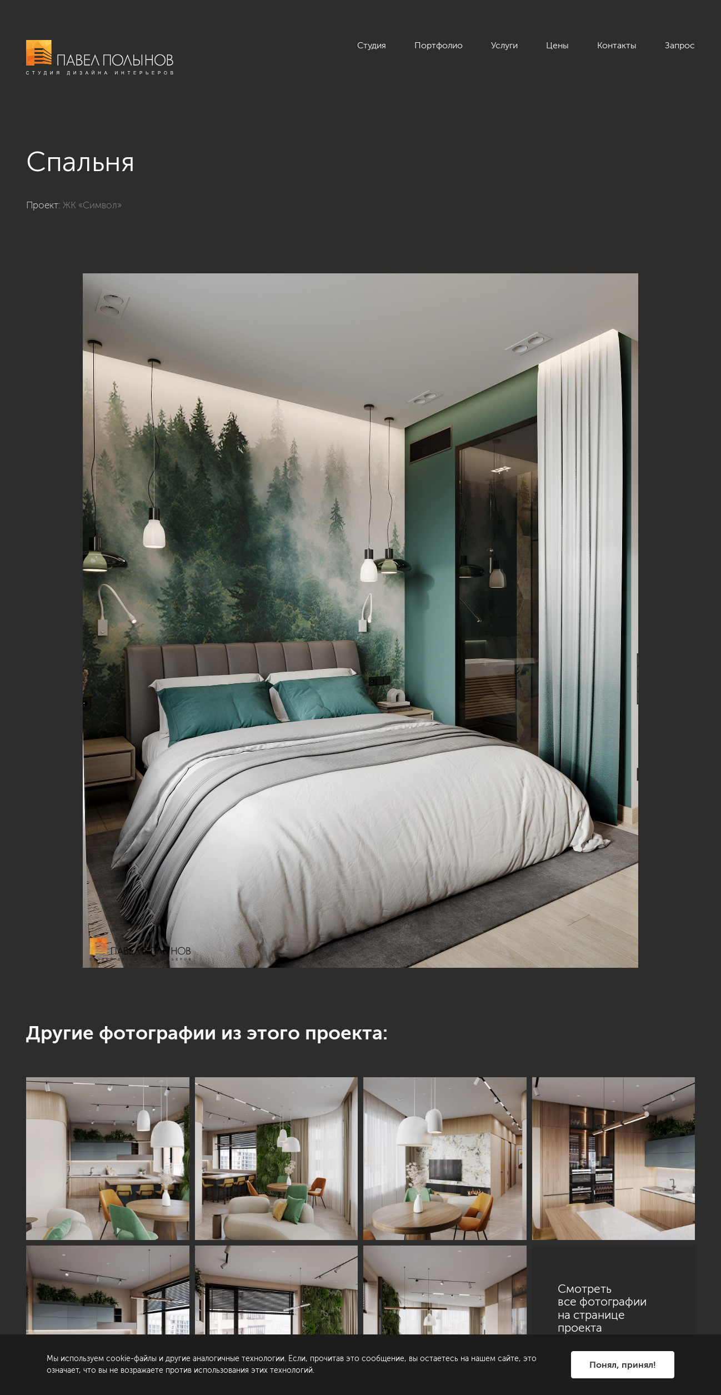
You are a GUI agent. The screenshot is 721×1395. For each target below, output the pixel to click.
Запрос (680, 45)
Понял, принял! (622, 1364)
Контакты (617, 45)
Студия (371, 45)
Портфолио (438, 45)
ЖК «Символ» (92, 205)
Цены (557, 45)
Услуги (504, 45)
